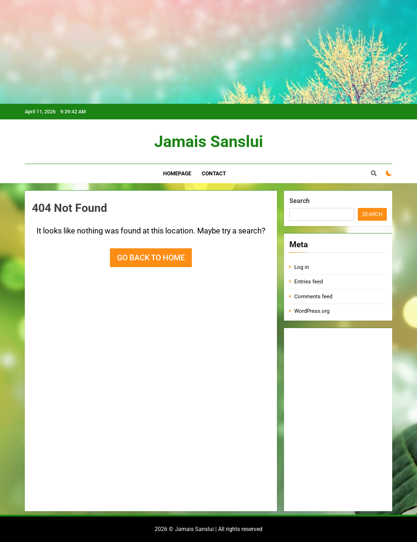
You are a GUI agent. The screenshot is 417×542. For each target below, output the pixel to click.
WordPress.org (311, 311)
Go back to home (151, 257)
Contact (214, 173)
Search (299, 200)
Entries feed (308, 281)
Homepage (177, 173)
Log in (301, 267)
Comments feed (313, 296)
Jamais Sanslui (208, 141)
